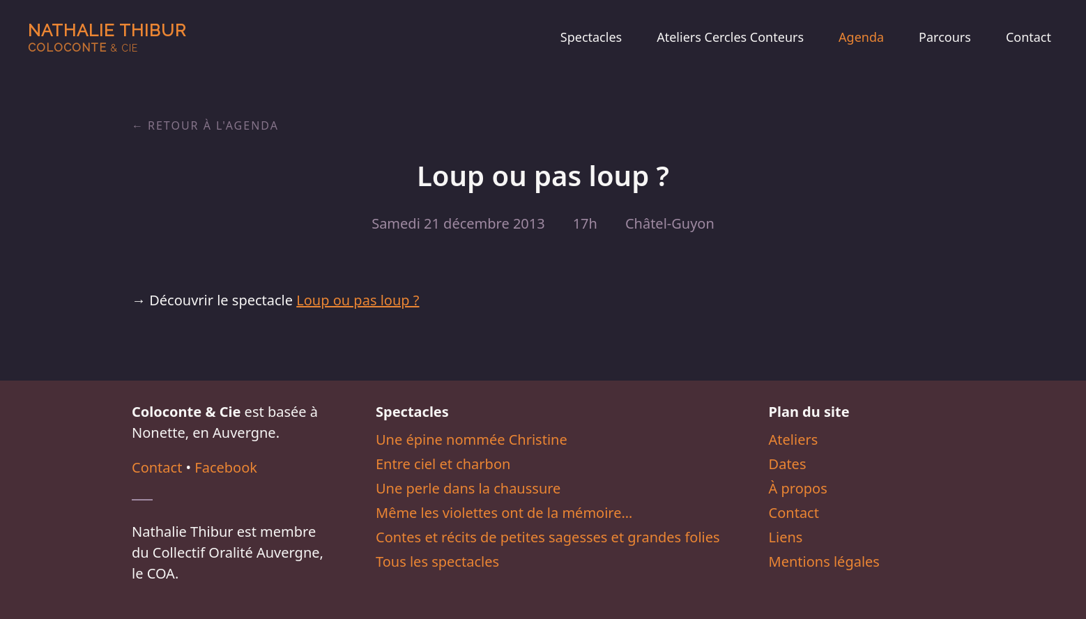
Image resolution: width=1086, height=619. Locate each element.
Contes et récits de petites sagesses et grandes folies (548, 537)
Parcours (945, 37)
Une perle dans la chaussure (468, 488)
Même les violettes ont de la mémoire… (504, 512)
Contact (1028, 37)
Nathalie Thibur (107, 37)
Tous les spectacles (437, 561)
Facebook (225, 467)
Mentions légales (824, 561)
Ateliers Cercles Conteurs (730, 37)
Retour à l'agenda (213, 125)
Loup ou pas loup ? (357, 300)
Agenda (861, 37)
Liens (786, 537)
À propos (798, 488)
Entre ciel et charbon (443, 463)
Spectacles (591, 37)
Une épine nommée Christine (471, 439)
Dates (787, 463)
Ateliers (793, 439)
